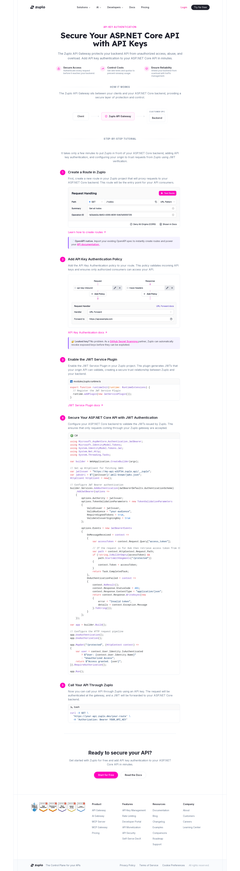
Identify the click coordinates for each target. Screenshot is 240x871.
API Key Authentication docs (88, 332)
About (186, 810)
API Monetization (131, 827)
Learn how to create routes (87, 232)
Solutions (83, 7)
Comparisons (160, 833)
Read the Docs (133, 775)
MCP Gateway (100, 827)
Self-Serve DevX (131, 838)
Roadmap (158, 838)
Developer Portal (131, 821)
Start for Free (106, 775)
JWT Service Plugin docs (85, 405)
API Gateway (99, 810)
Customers (189, 816)
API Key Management (134, 810)
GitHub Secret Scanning (124, 341)
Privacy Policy (127, 865)
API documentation (88, 244)
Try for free (201, 7)
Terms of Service (148, 865)
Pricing (145, 7)
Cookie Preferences (173, 865)
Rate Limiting (129, 816)
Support (157, 844)
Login (185, 7)
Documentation (161, 810)
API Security (129, 833)
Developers (115, 7)
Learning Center (192, 827)
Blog (155, 816)
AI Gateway (98, 816)
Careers (187, 821)
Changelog (159, 821)
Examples (158, 827)
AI (98, 7)
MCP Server (98, 821)
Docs (132, 7)
